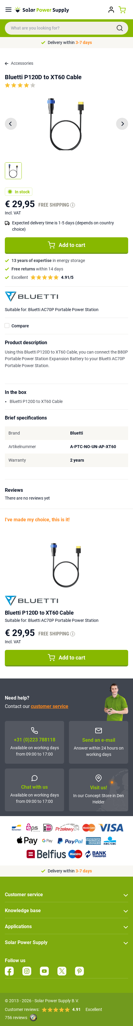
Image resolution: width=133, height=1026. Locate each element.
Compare (20, 325)
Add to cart (66, 245)
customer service (49, 706)
